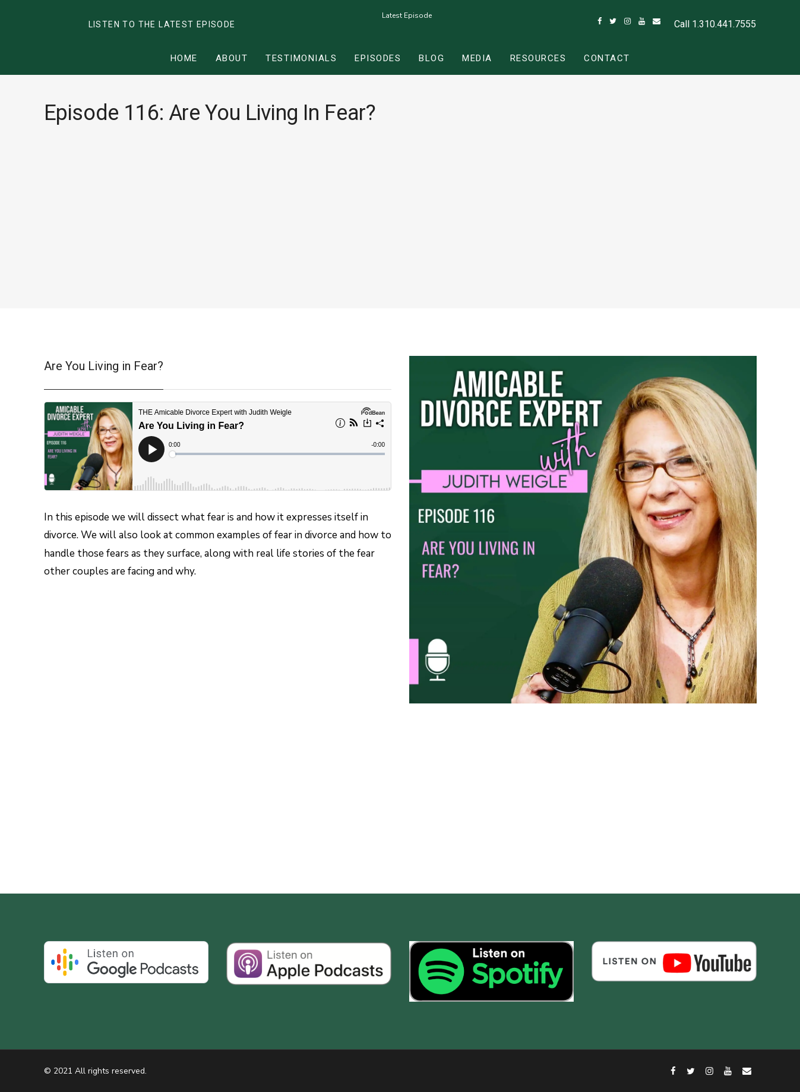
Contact (607, 58)
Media (477, 58)
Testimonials (301, 58)
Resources (538, 58)
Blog (431, 58)
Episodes (378, 58)
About (232, 58)
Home (184, 58)
